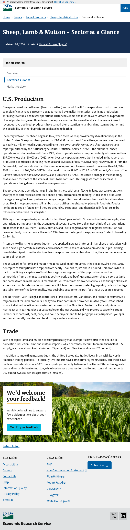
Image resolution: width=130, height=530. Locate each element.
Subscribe (97, 465)
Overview (12, 73)
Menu (125, 7)
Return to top (11, 446)
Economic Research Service (33, 7)
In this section (15, 63)
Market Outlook (16, 86)
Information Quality (15, 488)
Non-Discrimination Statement (65, 470)
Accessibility (10, 464)
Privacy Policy (11, 494)
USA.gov (52, 495)
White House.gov (57, 501)
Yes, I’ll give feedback (24, 427)
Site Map (8, 500)
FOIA (49, 464)
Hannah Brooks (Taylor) (53, 44)
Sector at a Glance (18, 80)
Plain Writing (54, 476)
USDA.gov (53, 489)
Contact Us (9, 476)
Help (6, 482)
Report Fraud (55, 482)
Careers (7, 470)
